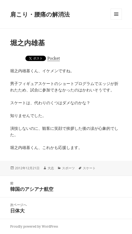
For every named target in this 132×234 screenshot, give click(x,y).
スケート (89, 168)
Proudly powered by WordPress (34, 226)
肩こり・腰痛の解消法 (40, 14)
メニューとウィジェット (116, 19)
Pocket (53, 58)
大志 (51, 168)
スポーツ (68, 168)
